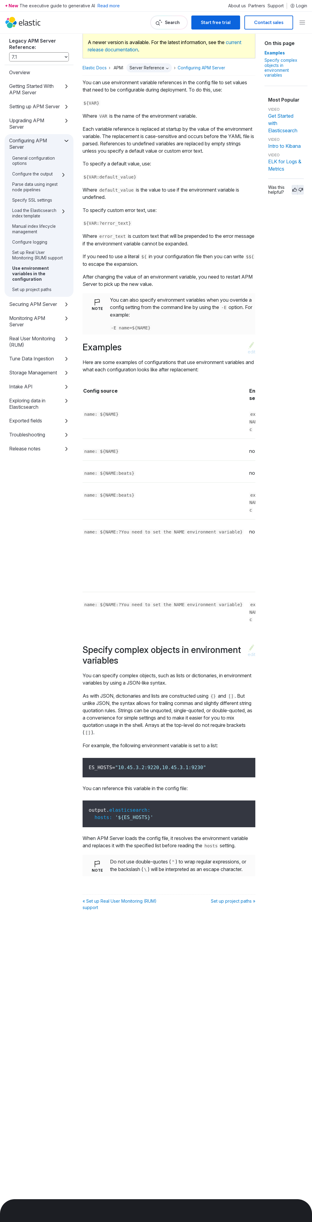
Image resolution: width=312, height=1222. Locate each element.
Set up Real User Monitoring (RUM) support (37, 255)
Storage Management (33, 373)
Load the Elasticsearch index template (34, 213)
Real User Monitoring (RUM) (32, 341)
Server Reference (146, 67)
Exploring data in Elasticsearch (27, 403)
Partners (256, 6)
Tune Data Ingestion (31, 359)
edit (251, 351)
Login (298, 5)
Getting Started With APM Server (31, 89)
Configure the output (32, 174)
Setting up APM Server (34, 106)
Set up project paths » (233, 901)
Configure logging (29, 242)
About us (237, 6)
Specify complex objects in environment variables (280, 68)
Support (276, 6)
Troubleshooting (27, 435)
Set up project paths (31, 289)
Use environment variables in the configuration (30, 273)
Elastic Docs (95, 67)
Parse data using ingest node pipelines (35, 187)
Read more (109, 5)
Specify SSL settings (32, 200)
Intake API (21, 387)
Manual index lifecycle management (34, 229)
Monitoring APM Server (27, 321)
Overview (19, 72)
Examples (274, 52)
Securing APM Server (33, 304)
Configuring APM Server (28, 143)
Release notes (25, 449)
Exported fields (25, 421)
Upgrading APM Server (26, 123)
